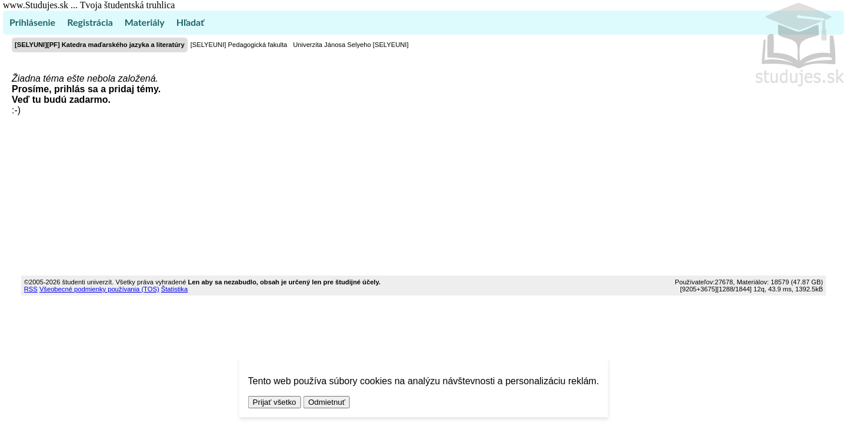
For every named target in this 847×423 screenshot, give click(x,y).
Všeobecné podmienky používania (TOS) (99, 289)
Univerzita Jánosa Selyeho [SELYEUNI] (350, 44)
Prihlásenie (32, 22)
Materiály (145, 22)
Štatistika (174, 289)
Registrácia (90, 22)
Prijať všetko (274, 402)
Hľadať (190, 22)
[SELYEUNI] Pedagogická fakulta (239, 44)
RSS (31, 289)
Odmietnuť (326, 402)
